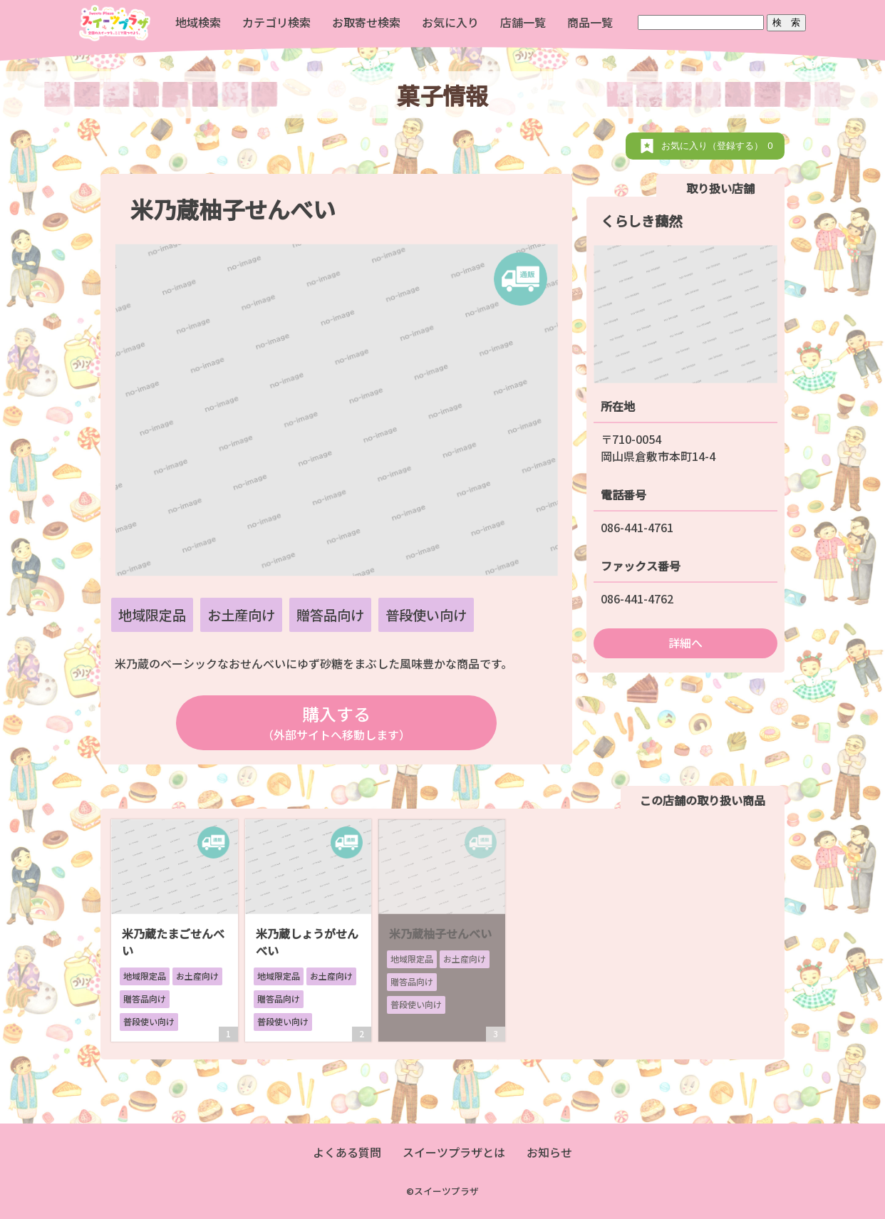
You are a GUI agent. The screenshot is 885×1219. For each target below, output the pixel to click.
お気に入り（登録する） (719, 145)
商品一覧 (590, 22)
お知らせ (549, 1152)
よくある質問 (347, 1152)
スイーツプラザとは (454, 1152)
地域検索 (198, 22)
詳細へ (685, 642)
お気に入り (450, 22)
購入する (336, 722)
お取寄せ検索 (366, 22)
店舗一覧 (523, 22)
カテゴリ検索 (276, 22)
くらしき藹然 (641, 221)
